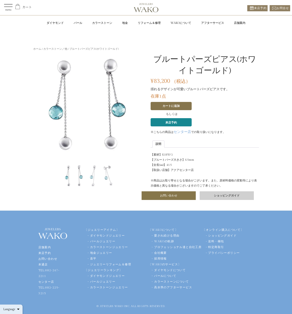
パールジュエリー (102, 241)
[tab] (158, 144)
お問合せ (282, 8)
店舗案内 (239, 23)
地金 (125, 23)
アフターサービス (212, 23)
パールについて (165, 276)
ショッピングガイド (227, 195)
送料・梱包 (216, 241)
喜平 (93, 258)
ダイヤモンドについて (170, 270)
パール (78, 23)
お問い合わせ (168, 195)
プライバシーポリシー (224, 253)
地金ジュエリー (101, 253)
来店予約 (260, 8)
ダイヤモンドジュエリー (107, 235)
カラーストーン (102, 23)
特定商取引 (216, 247)
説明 (158, 144)
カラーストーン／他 (55, 49)
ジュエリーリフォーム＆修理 (110, 264)
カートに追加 (171, 106)
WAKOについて (181, 23)
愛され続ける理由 (166, 235)
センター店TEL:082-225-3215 (49, 287)
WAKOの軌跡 (164, 241)
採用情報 (160, 258)
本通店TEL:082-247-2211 (49, 270)
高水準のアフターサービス (173, 287)
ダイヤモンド (55, 23)
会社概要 (160, 253)
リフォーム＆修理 (149, 23)
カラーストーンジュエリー (109, 247)
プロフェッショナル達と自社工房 (178, 247)
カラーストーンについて (171, 281)
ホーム (37, 49)
